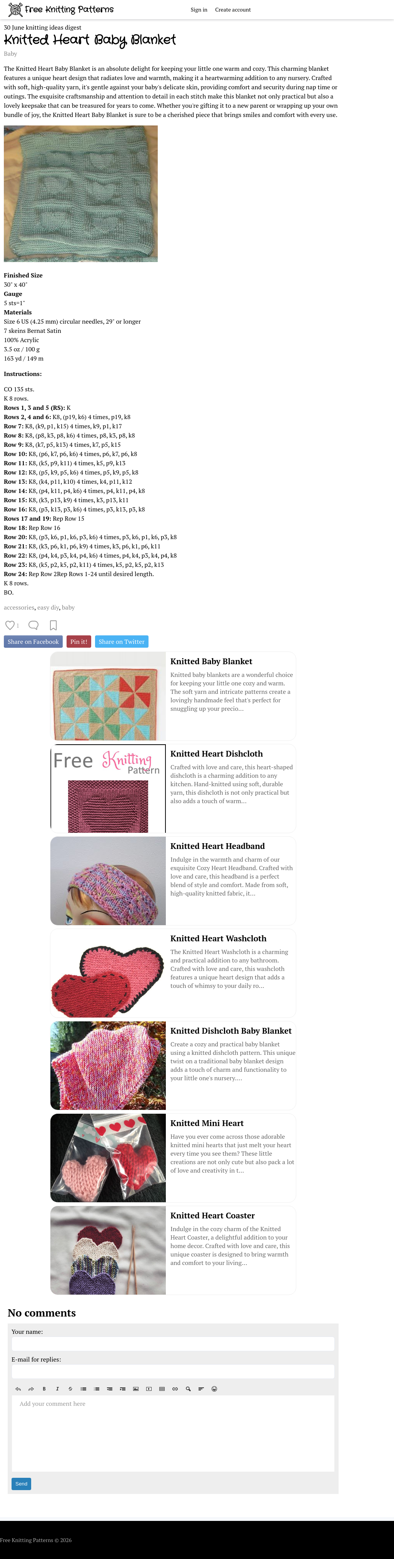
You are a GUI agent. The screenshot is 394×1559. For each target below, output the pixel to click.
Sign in (199, 9)
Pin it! (78, 641)
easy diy (48, 607)
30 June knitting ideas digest (43, 27)
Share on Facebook (33, 641)
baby (68, 607)
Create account (233, 9)
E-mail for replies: (36, 1359)
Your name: (27, 1331)
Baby (10, 53)
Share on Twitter (122, 641)
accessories (19, 607)
